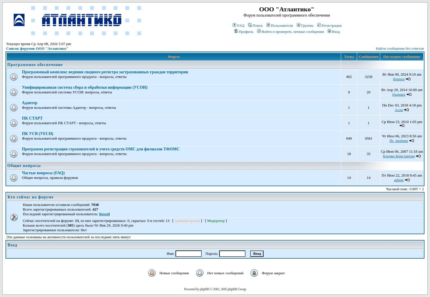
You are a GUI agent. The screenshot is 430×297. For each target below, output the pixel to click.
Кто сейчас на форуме (31, 197)
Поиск (255, 25)
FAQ (238, 25)
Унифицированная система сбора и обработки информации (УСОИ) (85, 87)
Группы (305, 25)
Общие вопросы (24, 165)
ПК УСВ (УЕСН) (37, 133)
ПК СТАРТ (32, 118)
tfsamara (399, 94)
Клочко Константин (399, 156)
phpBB (204, 289)
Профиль (243, 31)
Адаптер (29, 103)
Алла (399, 110)
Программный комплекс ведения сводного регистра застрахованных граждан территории (105, 72)
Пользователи (279, 25)
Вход (334, 31)
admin (399, 180)
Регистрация (329, 25)
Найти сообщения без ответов (400, 48)
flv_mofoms (398, 140)
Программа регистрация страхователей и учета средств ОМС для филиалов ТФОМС (101, 149)
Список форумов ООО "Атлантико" (37, 48)
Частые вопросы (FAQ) (43, 173)
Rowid (104, 214)
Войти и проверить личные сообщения (290, 31)
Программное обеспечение (35, 65)
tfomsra (399, 79)
